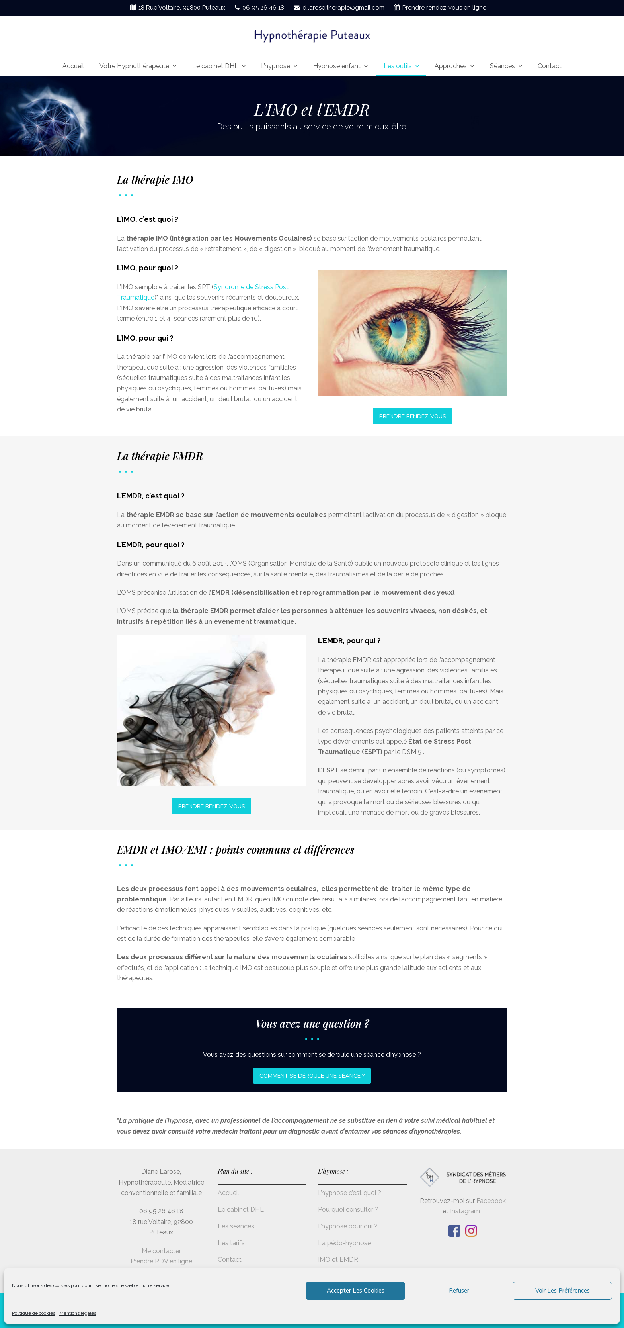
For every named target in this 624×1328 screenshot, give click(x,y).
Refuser (459, 1291)
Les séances (236, 1226)
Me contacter (161, 1251)
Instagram (465, 1211)
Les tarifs (231, 1243)
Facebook (491, 1201)
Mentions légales (77, 1313)
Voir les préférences (562, 1291)
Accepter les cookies (355, 1291)
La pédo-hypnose (344, 1243)
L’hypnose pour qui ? (348, 1226)
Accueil (228, 1193)
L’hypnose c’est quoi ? (349, 1193)
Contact (230, 1259)
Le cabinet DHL (241, 1209)
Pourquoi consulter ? (348, 1209)
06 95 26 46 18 (263, 7)
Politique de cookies (33, 1313)
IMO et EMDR (338, 1259)
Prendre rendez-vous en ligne (444, 7)
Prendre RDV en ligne (161, 1261)
